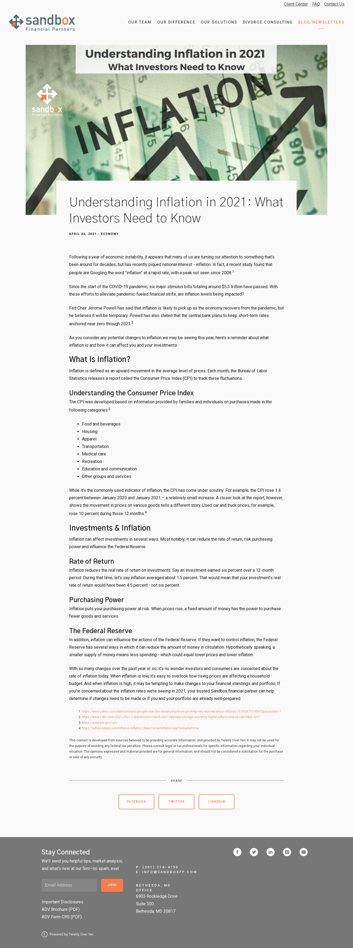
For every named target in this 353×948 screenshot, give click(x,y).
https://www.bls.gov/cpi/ (99, 723)
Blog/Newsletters (321, 22)
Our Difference (176, 22)
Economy (110, 234)
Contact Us (334, 4)
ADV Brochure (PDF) (61, 909)
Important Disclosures (62, 901)
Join (112, 885)
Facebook (136, 801)
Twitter (176, 801)
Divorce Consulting (268, 22)
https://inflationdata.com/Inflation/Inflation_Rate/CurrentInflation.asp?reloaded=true (140, 728)
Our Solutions (219, 22)
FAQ (316, 4)
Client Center (296, 4)
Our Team (140, 22)
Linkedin (216, 801)
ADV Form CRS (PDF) (62, 916)
